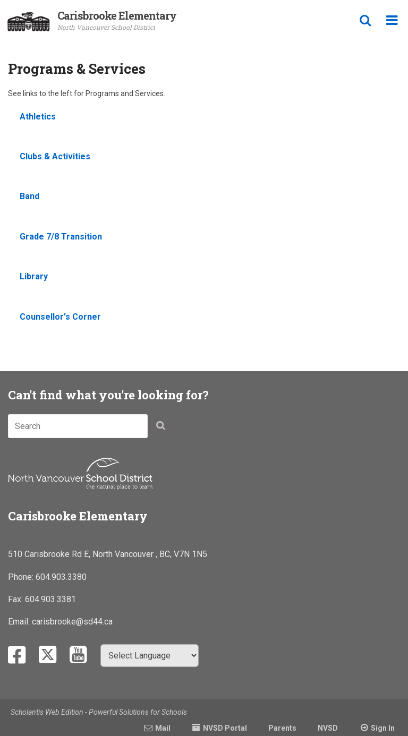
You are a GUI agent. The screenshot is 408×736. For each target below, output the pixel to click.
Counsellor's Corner (60, 317)
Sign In (383, 728)
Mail (163, 728)
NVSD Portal (225, 728)
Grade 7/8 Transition (61, 237)
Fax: (16, 599)
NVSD (328, 728)
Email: (20, 622)
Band (29, 196)
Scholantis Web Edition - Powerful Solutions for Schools (99, 712)
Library (34, 276)
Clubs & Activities (55, 156)
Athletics (38, 117)
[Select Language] (149, 655)
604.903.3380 (61, 577)
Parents (282, 728)
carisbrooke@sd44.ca (72, 622)
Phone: (22, 577)
